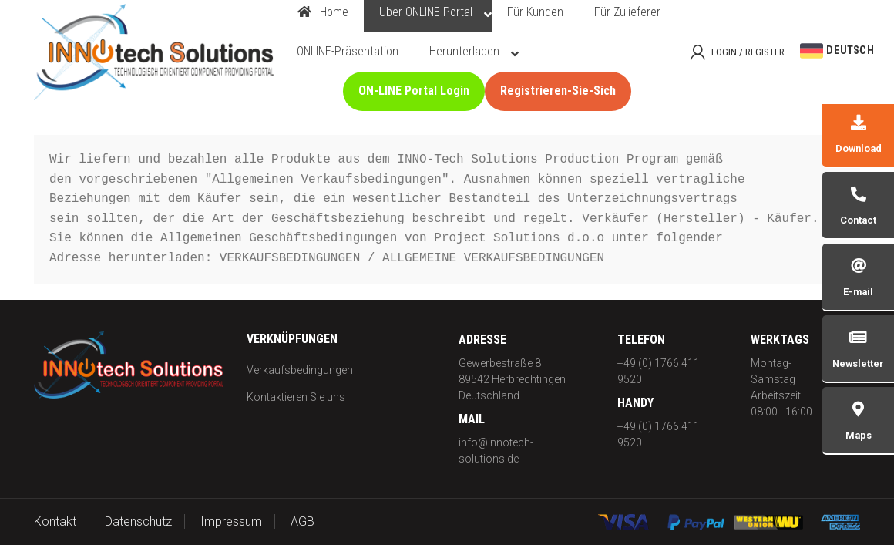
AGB (302, 521)
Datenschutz (138, 521)
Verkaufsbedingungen (300, 370)
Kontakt (55, 521)
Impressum (231, 521)
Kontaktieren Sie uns (296, 397)
